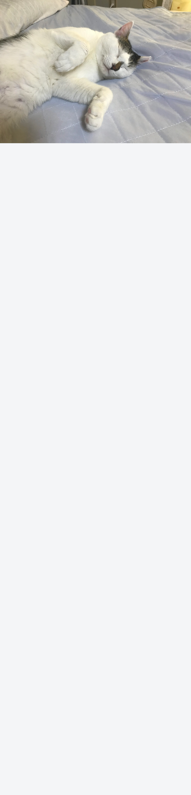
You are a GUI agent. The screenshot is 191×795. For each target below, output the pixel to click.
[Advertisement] (95, 35)
